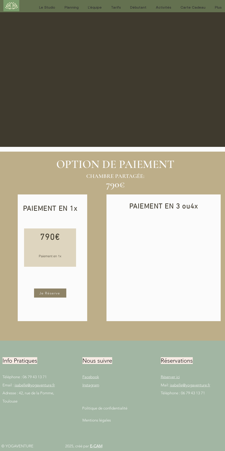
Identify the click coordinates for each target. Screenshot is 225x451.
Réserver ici (170, 377)
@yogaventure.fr (41, 385)
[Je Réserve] (50, 293)
